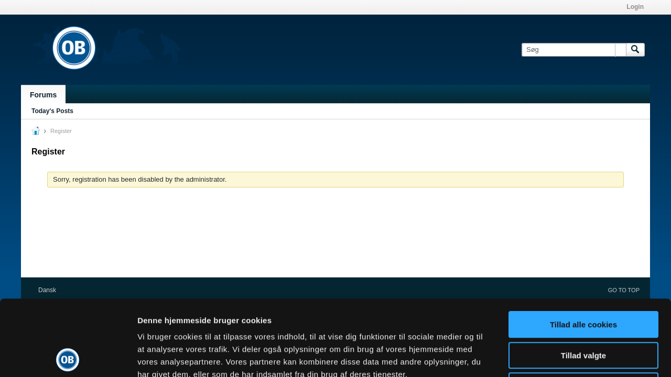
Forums (43, 95)
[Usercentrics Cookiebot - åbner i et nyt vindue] (68, 356)
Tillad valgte (583, 279)
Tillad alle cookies (583, 249)
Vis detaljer (545, 356)
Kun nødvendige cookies (583, 310)
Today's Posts (52, 111)
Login (635, 6)
